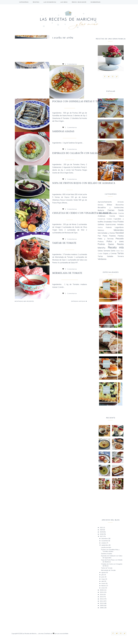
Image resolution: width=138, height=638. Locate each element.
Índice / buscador (79, 2)
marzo (103, 583)
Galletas (101, 224)
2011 (101, 601)
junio (103, 577)
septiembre (105, 545)
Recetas (36, 2)
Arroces (120, 202)
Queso (111, 244)
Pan (99, 236)
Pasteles (112, 236)
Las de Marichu (50, 2)
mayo (103, 579)
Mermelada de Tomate (67, 273)
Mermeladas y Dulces (69, 278)
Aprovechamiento (105, 202)
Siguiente (85, 82)
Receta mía (69, 158)
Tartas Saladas (105, 256)
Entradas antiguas (78, 301)
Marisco (101, 230)
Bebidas (100, 205)
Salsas (100, 251)
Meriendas (119, 230)
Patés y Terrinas (106, 239)
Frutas (69, 188)
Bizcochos (120, 205)
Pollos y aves (115, 241)
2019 (101, 532)
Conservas (101, 219)
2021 (101, 527)
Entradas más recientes (25, 301)
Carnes (69, 218)
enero (103, 588)
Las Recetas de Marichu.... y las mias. (33, 633)
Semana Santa (109, 251)
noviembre (104, 541)
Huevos (109, 227)
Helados (120, 224)
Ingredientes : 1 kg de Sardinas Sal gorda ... (67, 143)
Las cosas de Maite (62, 633)
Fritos (115, 222)
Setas (118, 251)
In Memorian (95, 2)
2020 (101, 530)
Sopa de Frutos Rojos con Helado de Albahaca (83, 183)
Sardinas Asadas (63, 131)
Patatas (121, 236)
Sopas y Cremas (110, 253)
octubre (104, 543)
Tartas (120, 253)
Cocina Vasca (69, 106)
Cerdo (121, 210)
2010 (101, 603)
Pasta (105, 236)
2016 (101, 590)
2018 (101, 534)
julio (102, 575)
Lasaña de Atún (62, 38)
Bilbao (109, 205)
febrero (103, 585)
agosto (103, 572)
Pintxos (101, 241)
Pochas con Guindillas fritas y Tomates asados (84, 101)
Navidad (120, 232)
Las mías (64, 2)
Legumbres (119, 227)
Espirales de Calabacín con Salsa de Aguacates (84, 153)
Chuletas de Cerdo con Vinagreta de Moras (81, 213)
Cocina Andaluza (69, 136)
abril (103, 581)
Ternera (120, 256)
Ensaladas (69, 248)
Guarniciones (111, 224)
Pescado (120, 238)
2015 (101, 592)
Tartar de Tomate (64, 243)
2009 (101, 605)
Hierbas (100, 227)
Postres (101, 244)
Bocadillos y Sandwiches (111, 207)
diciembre (104, 538)
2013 (101, 597)
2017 (101, 536)
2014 (101, 594)
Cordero (109, 219)
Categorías (24, 2)
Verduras (102, 259)
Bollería (101, 210)
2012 (101, 599)
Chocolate (113, 213)
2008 (101, 608)
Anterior (48, 82)
